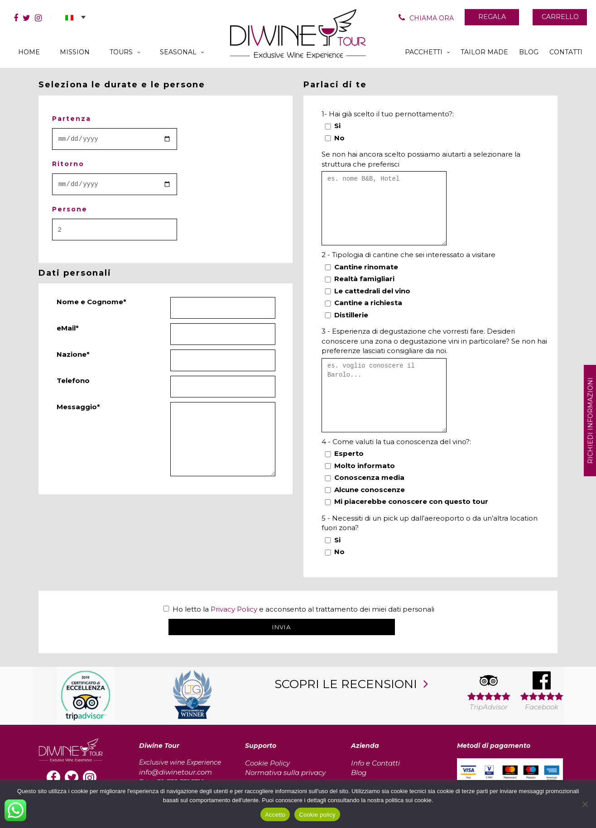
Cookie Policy (267, 763)
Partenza (71, 119)
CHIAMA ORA (431, 18)
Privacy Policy (234, 609)
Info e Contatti (375, 763)
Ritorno (68, 164)
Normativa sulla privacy (285, 772)
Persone (69, 209)
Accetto (275, 814)
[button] (75, 17)
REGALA (492, 17)
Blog (358, 772)
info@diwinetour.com (175, 772)
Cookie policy (317, 814)
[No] (584, 804)
